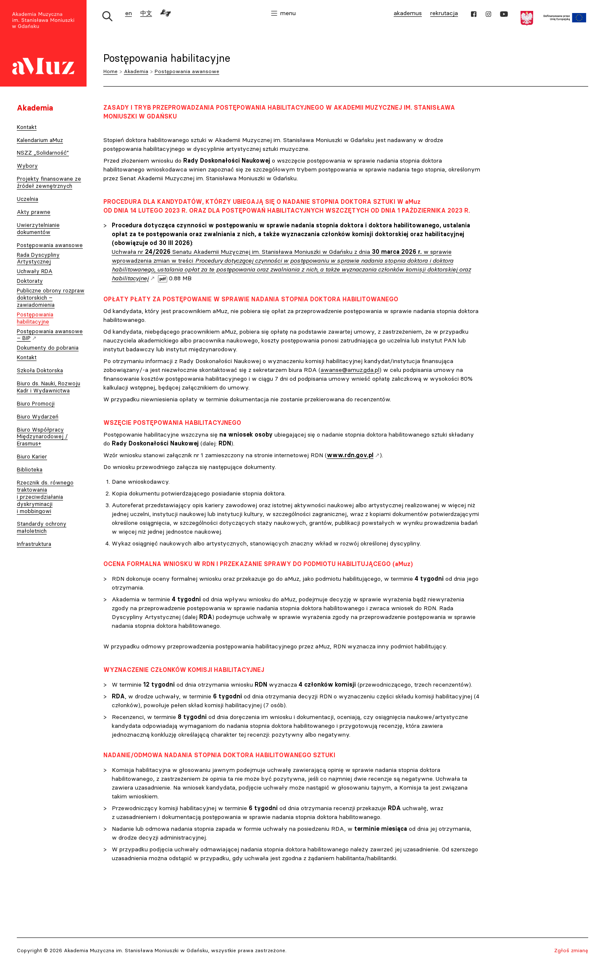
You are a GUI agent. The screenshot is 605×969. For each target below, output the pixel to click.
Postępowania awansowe (187, 71)
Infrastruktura (34, 543)
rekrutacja (444, 13)
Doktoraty (30, 280)
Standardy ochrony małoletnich (41, 527)
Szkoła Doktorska (40, 370)
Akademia (136, 71)
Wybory (27, 165)
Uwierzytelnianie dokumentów (38, 228)
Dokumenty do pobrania (48, 347)
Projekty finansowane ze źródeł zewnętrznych (49, 182)
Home (110, 71)
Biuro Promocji (36, 403)
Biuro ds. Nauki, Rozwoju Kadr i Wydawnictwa (48, 387)
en (128, 13)
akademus (409, 14)
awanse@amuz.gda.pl (350, 370)
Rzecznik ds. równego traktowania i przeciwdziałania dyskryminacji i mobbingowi (45, 496)
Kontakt (27, 127)
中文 (146, 13)
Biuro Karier (32, 456)
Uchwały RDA (35, 271)
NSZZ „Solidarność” (43, 152)
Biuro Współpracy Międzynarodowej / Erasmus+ (42, 436)
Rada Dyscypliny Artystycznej (38, 258)
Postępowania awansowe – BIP (50, 335)
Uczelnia (27, 198)
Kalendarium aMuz (40, 140)
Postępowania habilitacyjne (35, 318)
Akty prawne (33, 211)
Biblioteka (29, 469)
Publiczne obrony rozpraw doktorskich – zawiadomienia (50, 297)
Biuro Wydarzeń (37, 416)
